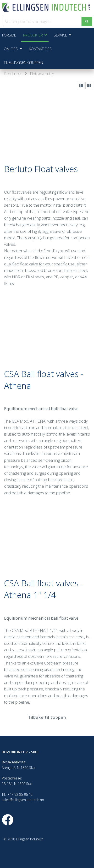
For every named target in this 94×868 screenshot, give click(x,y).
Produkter (13, 73)
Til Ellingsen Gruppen (23, 62)
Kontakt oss (40, 48)
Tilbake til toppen (47, 717)
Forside (9, 35)
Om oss (11, 48)
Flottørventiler (42, 73)
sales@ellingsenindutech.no (23, 799)
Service (60, 35)
